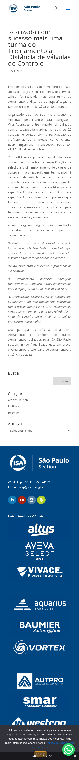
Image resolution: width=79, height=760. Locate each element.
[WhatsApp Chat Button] (68, 749)
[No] (74, 743)
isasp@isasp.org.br (30, 487)
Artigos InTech (18, 400)
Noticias (13, 406)
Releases (14, 413)
